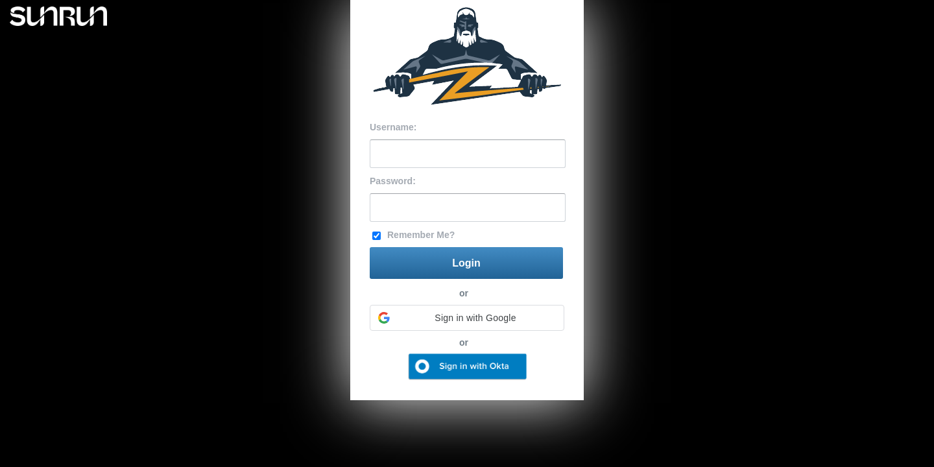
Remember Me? (421, 235)
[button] (467, 318)
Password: (393, 181)
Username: (393, 127)
